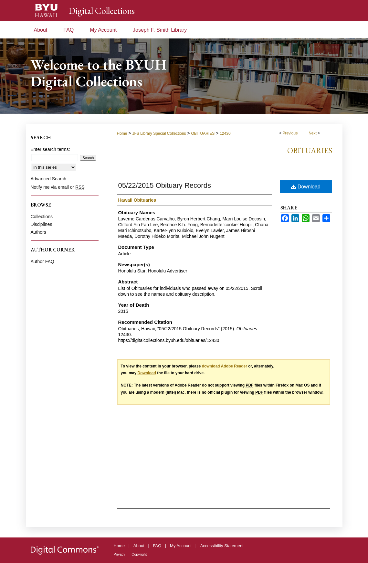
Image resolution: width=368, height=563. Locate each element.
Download (306, 186)
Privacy (119, 554)
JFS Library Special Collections (159, 133)
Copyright (139, 554)
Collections (42, 216)
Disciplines (41, 224)
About (138, 545)
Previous (290, 133)
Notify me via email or (58, 187)
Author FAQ (42, 261)
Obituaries (309, 150)
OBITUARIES (203, 133)
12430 (225, 133)
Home (122, 133)
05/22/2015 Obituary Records (164, 185)
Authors (38, 232)
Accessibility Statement (222, 545)
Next (313, 133)
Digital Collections (101, 10)
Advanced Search (49, 178)
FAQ (157, 545)
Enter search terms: (50, 149)
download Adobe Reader (224, 366)
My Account (181, 545)
